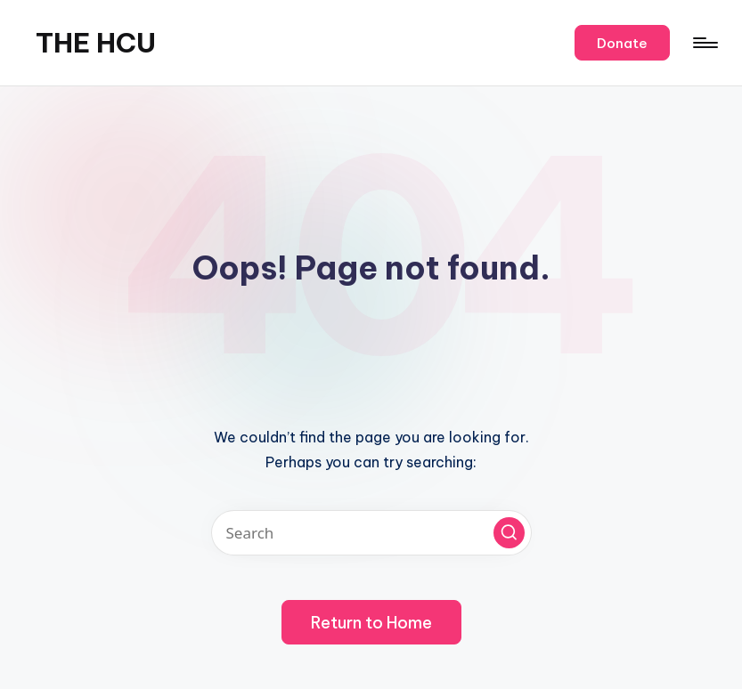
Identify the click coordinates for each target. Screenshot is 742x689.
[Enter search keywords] (371, 532)
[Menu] (704, 42)
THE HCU (96, 43)
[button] (622, 43)
